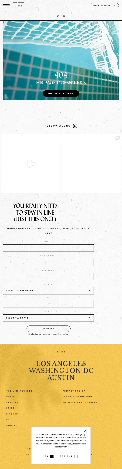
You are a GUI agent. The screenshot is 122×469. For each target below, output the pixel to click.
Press (10, 398)
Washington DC (61, 372)
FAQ (9, 421)
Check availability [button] (104, 5)
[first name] (48, 266)
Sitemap (12, 415)
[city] (48, 307)
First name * (48, 259)
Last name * (48, 274)
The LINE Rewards (19, 392)
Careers (12, 404)
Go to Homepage (61, 93)
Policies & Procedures (80, 404)
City (48, 301)
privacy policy (62, 338)
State (48, 315)
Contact (12, 427)
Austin (61, 379)
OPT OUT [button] (66, 456)
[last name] (48, 280)
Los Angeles (61, 365)
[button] (6, 5)
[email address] (48, 251)
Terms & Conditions (78, 398)
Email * (48, 245)
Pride (10, 410)
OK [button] (47, 456)
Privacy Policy (74, 392)
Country (48, 288)
